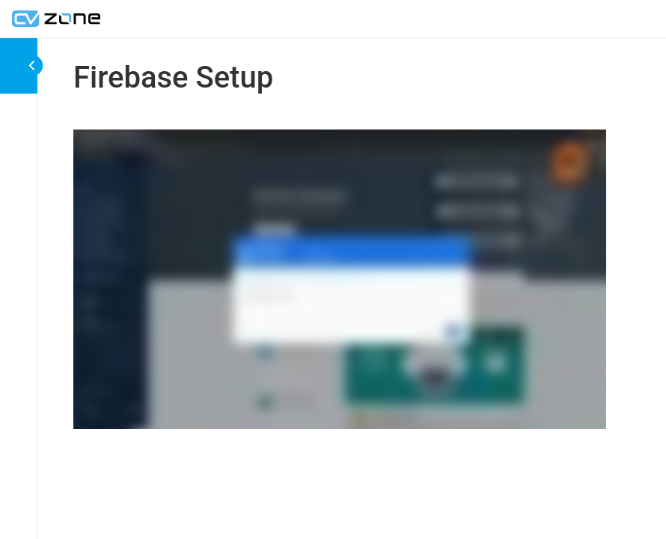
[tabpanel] (339, 282)
